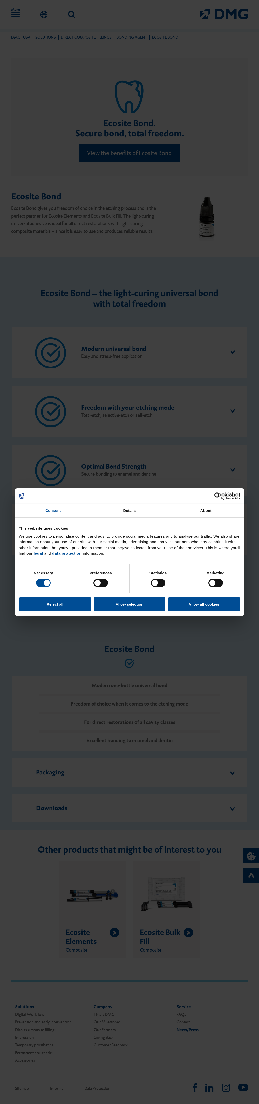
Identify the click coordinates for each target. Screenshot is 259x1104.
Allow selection (129, 604)
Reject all (55, 604)
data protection (67, 553)
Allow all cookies (204, 604)
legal (38, 553)
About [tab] (206, 510)
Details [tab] (129, 510)
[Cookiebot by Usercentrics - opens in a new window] (218, 496)
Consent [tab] (53, 510)
